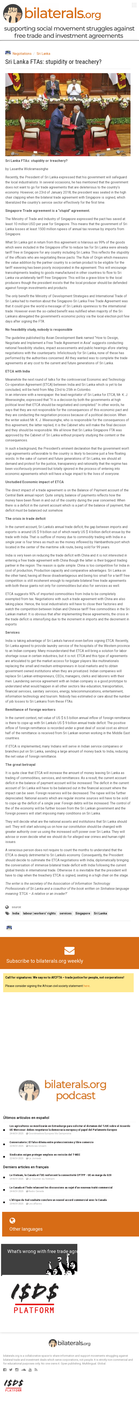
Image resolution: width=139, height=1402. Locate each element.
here (86, 986)
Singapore (83, 913)
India (16, 913)
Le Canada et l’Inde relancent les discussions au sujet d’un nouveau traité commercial (61, 1187)
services (66, 913)
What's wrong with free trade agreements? (52, 1251)
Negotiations (22, 54)
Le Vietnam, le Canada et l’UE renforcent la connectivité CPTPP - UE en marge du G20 (60, 1175)
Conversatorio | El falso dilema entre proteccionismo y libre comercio (51, 1142)
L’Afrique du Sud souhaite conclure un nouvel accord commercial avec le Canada (58, 1200)
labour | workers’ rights (39, 913)
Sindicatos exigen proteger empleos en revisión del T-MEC (45, 1154)
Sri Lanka (43, 54)
